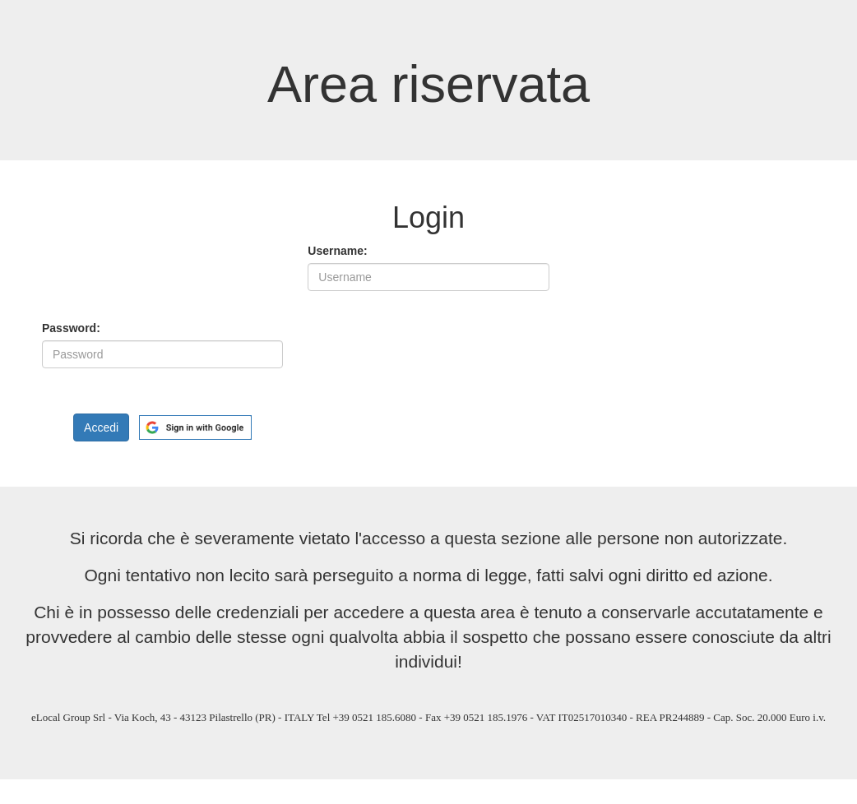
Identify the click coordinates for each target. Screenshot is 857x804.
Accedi (101, 427)
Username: (337, 250)
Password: (71, 328)
